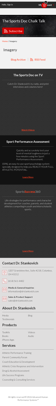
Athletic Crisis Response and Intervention (22, 366)
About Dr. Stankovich (18, 308)
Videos (31, 332)
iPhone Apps (8, 339)
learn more (28, 177)
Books (5, 336)
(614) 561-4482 (16, 281)
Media (5, 315)
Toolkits (6, 332)
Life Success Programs (13, 375)
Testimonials (8, 319)
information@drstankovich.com (23, 291)
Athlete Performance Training (16, 353)
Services (9, 345)
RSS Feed (39, 59)
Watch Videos (28, 130)
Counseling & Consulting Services (18, 379)
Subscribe (15, 31)
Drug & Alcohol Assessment (15, 370)
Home (5, 41)
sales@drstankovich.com (20, 300)
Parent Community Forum (14, 357)
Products (9, 325)
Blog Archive (18, 59)
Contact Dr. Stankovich (20, 263)
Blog (30, 315)
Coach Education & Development (18, 361)
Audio (31, 336)
